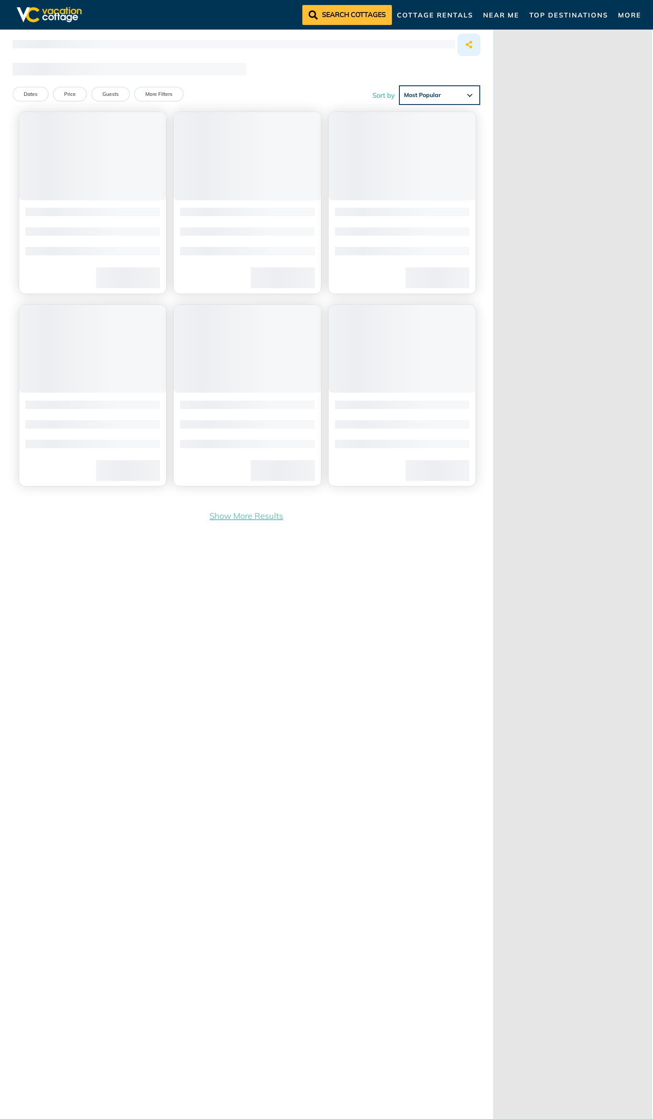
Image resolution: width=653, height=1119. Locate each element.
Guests (110, 94)
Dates (30, 94)
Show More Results (246, 511)
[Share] (469, 45)
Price (70, 94)
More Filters (158, 94)
